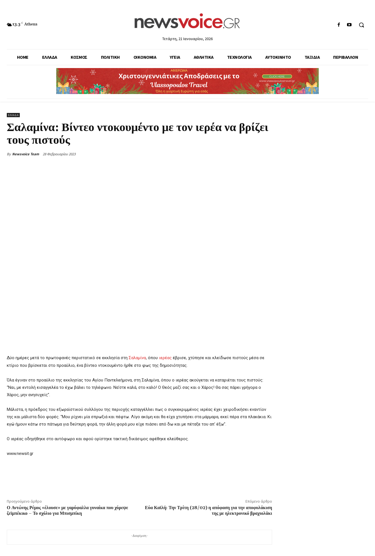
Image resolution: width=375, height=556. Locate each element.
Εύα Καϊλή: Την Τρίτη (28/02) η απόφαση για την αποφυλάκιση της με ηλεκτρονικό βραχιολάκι (208, 510)
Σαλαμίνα (137, 357)
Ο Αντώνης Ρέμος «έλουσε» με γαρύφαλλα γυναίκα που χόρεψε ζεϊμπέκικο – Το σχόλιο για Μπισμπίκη (67, 510)
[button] (361, 25)
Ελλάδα (13, 115)
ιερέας (165, 357)
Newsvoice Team (25, 154)
